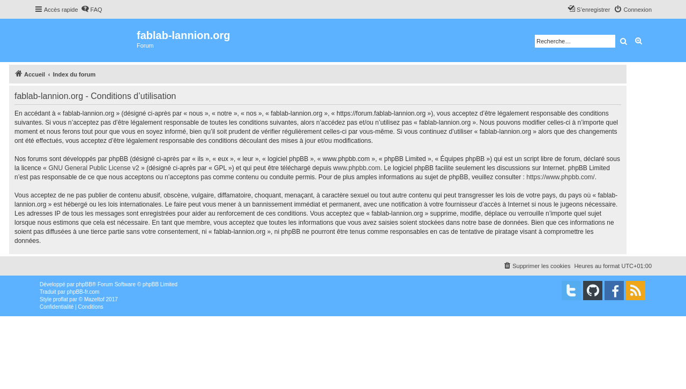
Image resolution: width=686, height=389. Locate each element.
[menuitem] (91, 9)
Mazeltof (94, 299)
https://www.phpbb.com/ (560, 177)
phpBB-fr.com (83, 292)
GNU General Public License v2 (93, 168)
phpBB (84, 284)
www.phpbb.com (357, 168)
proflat (60, 299)
